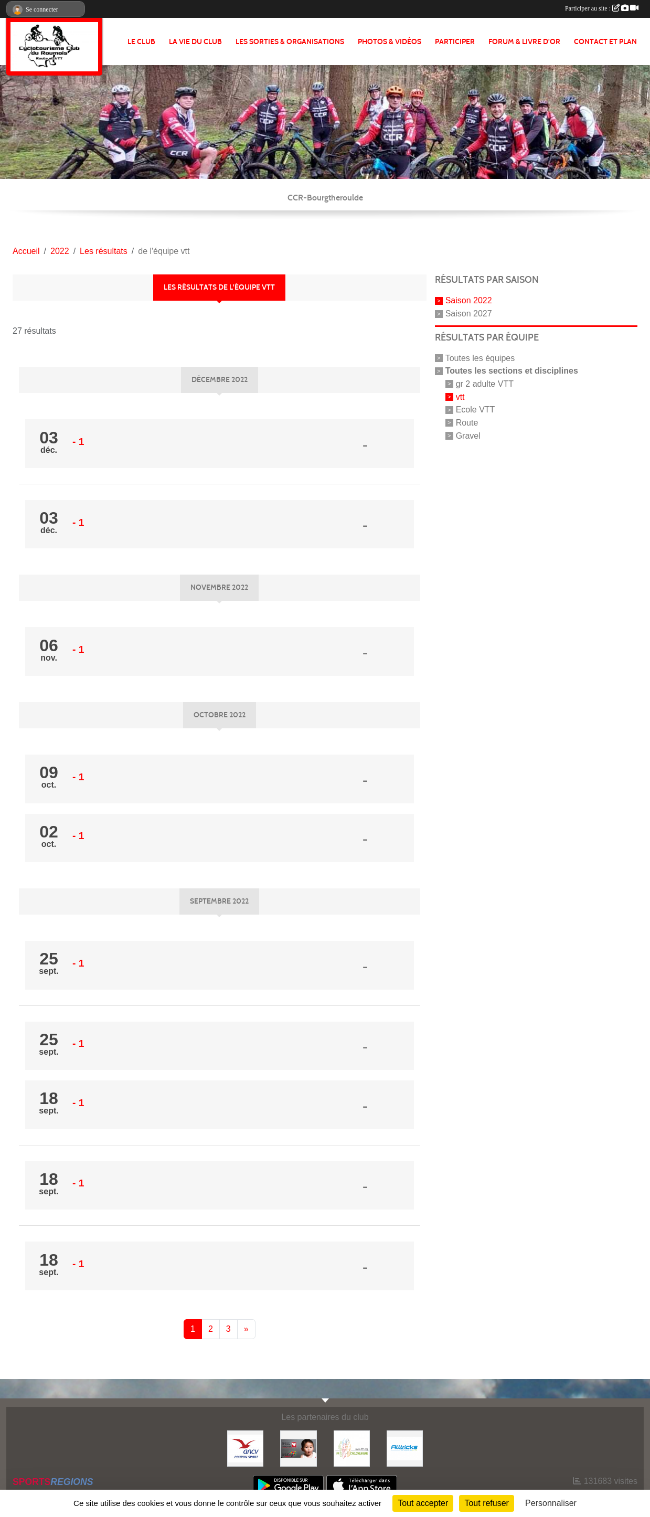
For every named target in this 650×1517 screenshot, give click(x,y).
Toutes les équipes (480, 358)
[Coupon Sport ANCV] (245, 1448)
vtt (460, 396)
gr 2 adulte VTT (485, 383)
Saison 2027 (468, 313)
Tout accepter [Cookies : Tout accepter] (423, 1503)
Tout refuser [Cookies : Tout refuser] (486, 1503)
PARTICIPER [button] (455, 41)
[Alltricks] (405, 1448)
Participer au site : (601, 8)
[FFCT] (352, 1448)
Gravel (468, 435)
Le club (141, 41)
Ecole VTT (475, 409)
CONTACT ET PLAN (605, 41)
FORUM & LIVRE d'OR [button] (524, 41)
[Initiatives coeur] (298, 1448)
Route (467, 422)
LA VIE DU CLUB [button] (195, 41)
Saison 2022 (468, 300)
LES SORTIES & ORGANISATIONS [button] (290, 41)
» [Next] (246, 1328)
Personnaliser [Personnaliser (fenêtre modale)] (551, 1503)
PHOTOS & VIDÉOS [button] (389, 41)
